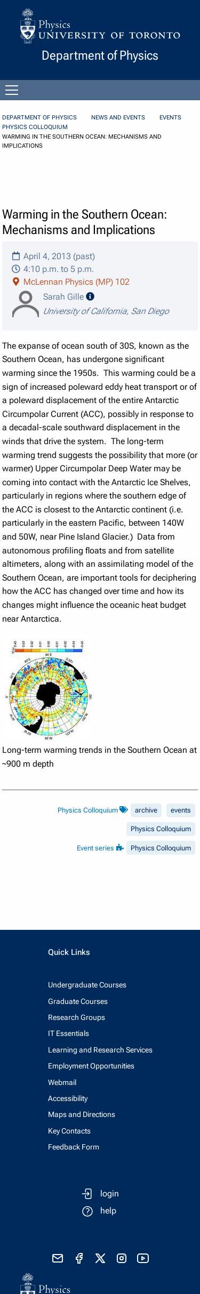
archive (146, 810)
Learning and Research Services (100, 1050)
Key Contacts (69, 1131)
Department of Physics (39, 117)
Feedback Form (73, 1147)
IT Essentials (68, 1033)
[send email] (57, 1258)
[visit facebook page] (79, 1258)
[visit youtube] (143, 1258)
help (108, 1210)
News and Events (118, 117)
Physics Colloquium (35, 127)
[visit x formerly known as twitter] (100, 1258)
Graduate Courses (78, 1001)
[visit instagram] (121, 1258)
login (109, 1193)
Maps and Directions (81, 1114)
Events (170, 117)
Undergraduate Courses (87, 984)
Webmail (62, 1082)
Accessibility (67, 1098)
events (181, 810)
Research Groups (76, 1017)
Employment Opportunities (91, 1066)
